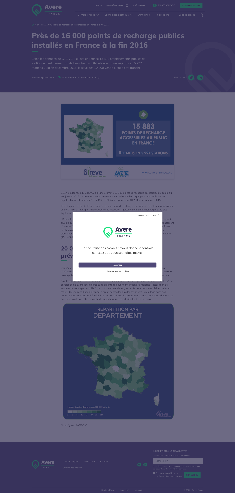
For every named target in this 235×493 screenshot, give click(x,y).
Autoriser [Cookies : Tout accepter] (117, 264)
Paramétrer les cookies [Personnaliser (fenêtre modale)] (118, 271)
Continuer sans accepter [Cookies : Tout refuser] (147, 215)
